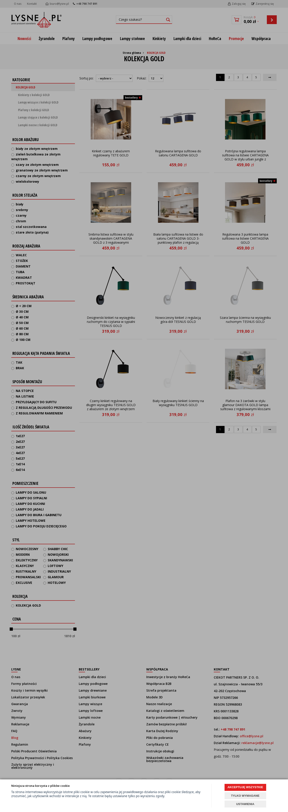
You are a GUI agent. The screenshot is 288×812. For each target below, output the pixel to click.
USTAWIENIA (245, 804)
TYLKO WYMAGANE (245, 795)
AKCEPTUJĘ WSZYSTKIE (245, 787)
